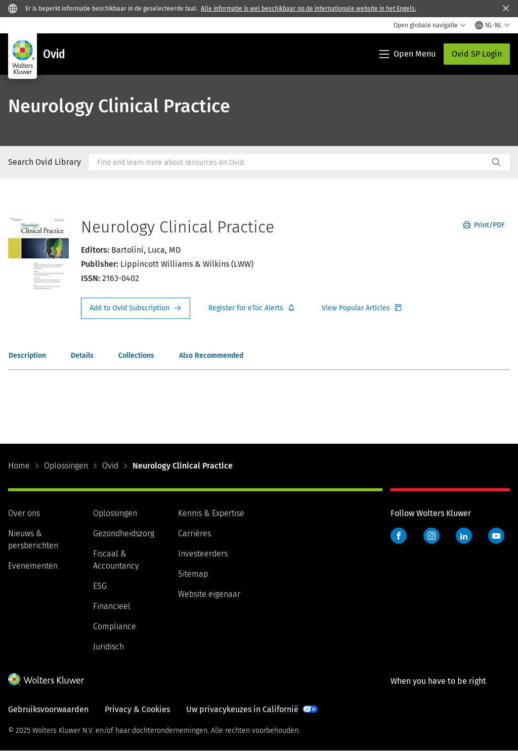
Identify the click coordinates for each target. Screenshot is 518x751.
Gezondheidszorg (123, 533)
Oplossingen (66, 466)
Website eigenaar (209, 594)
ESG (100, 586)
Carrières (194, 533)
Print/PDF (484, 225)
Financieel (112, 606)
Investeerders (203, 553)
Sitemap (193, 574)
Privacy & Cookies (137, 709)
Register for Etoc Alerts (252, 308)
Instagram (431, 536)
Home (19, 466)
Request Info (135, 308)
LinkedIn (464, 536)
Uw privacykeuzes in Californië (242, 709)
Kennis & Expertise (211, 513)
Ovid (110, 466)
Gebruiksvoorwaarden (48, 709)
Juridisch (108, 646)
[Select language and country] (492, 25)
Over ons (24, 513)
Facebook (399, 536)
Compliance (114, 626)
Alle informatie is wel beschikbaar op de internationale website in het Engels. (308, 8)
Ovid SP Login (477, 54)
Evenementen (33, 566)
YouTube (496, 536)
